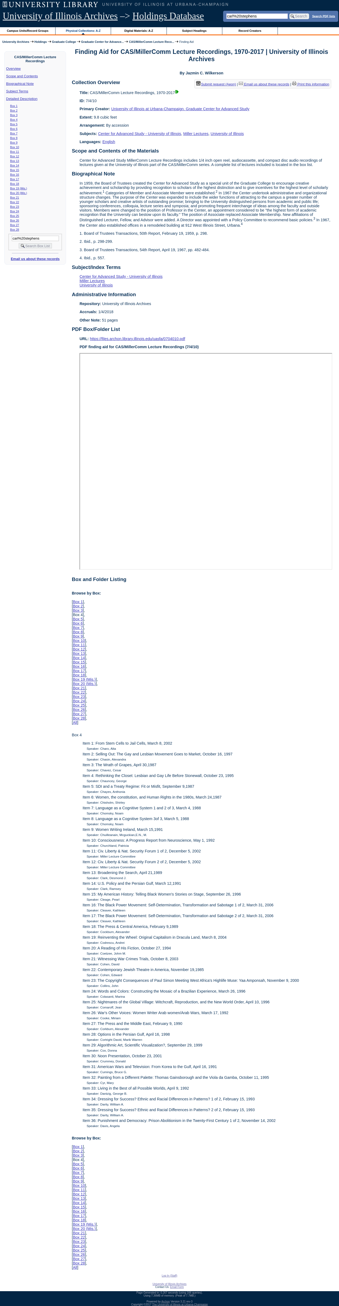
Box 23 (14, 206)
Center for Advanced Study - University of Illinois (139, 134)
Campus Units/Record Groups (28, 30)
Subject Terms (17, 91)
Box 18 (14, 183)
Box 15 (14, 170)
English (108, 142)
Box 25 (14, 215)
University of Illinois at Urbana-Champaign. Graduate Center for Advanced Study (180, 109)
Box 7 (14, 133)
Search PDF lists (323, 16)
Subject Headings (194, 30)
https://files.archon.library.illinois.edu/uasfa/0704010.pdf (137, 339)
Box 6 (14, 128)
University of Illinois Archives (60, 16)
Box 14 (14, 165)
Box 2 (14, 110)
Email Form (177, 1287)
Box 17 (14, 179)
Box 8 (14, 138)
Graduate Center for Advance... (102, 41)
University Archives (15, 41)
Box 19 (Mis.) (18, 188)
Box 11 (14, 151)
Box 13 (14, 161)
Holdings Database (168, 16)
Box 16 (14, 174)
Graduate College (64, 41)
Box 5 (14, 124)
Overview (13, 69)
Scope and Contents (22, 76)
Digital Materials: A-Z (138, 30)
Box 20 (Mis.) (18, 193)
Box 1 (14, 106)
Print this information (310, 84)
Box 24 (14, 211)
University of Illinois (227, 134)
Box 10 (14, 147)
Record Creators (249, 30)
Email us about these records (35, 259)
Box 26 (14, 220)
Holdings (40, 41)
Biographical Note (20, 84)
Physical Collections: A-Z (83, 30)
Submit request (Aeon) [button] (216, 84)
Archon (165, 1301)
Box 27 (14, 225)
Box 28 (14, 229)
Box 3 (14, 115)
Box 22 (14, 202)
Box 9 (14, 142)
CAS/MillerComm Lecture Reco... (151, 41)
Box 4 (14, 119)
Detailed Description (21, 99)
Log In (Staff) (169, 1275)
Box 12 (14, 156)
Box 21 (14, 197)
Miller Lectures (196, 134)
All (75, 722)
